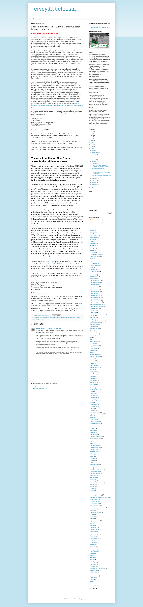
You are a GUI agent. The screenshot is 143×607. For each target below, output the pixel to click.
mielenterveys (93, 395)
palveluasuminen (94, 425)
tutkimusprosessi (94, 522)
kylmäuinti (92, 360)
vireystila (92, 559)
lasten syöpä (93, 382)
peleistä (33, 107)
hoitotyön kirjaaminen (95, 301)
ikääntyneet (93, 317)
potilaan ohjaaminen (95, 447)
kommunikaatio (94, 348)
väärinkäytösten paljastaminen (97, 568)
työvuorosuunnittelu (95, 535)
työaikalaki (92, 523)
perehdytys (93, 428)
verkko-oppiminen (94, 551)
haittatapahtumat (94, 276)
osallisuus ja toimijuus (95, 421)
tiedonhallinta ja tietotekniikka (97, 507)
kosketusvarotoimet (95, 354)
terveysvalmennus (94, 503)
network (92, 408)
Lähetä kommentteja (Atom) (41, 388)
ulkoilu (91, 540)
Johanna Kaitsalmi (40, 328)
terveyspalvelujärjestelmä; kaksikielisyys (100, 497)
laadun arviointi (94, 365)
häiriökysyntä (93, 312)
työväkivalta (93, 536)
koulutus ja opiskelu (95, 356)
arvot (91, 234)
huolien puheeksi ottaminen (97, 306)
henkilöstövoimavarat (95, 280)
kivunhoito (92, 343)
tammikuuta (95, 184)
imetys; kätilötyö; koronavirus (97, 321)
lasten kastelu (93, 380)
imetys (91, 319)
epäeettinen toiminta (95, 256)
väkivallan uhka (94, 564)
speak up (92, 479)
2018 (92, 142)
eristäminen (93, 258)
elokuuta (94, 159)
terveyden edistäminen (95, 492)
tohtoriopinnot (93, 509)
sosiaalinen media (94, 471)
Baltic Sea (92, 239)
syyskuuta (94, 157)
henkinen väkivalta (94, 284)
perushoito (92, 432)
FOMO (91, 267)
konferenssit (68, 317)
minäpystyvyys (93, 397)
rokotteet (92, 462)
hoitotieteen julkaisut (95, 291)
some (91, 468)
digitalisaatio (93, 250)
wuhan (91, 574)
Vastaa (37, 356)
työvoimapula (93, 533)
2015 (92, 148)
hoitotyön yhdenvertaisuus (96, 304)
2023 (92, 131)
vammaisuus (93, 548)
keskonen (92, 335)
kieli (91, 337)
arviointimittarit (93, 232)
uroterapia (92, 544)
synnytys (92, 486)
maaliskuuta (95, 180)
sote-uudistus (93, 477)
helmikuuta (94, 182)
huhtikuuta (94, 178)
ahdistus (92, 230)
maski (91, 391)
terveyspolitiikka (94, 499)
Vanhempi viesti (79, 386)
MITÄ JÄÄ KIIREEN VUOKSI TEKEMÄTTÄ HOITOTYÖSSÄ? (100, 166)
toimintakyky (93, 510)
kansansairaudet (94, 334)
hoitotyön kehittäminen (95, 299)
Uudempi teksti (35, 386)
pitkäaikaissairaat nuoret (96, 436)
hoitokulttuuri (93, 288)
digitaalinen (93, 248)
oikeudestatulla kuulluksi (51, 105)
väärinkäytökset (94, 566)
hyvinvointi (92, 310)
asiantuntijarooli (94, 237)
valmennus (92, 546)
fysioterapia (39, 317)
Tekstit (92, 220)
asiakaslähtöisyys (94, 236)
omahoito (92, 417)
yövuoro (92, 579)
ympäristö (92, 577)
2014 (92, 187)
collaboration (93, 243)
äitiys (91, 581)
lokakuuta (94, 154)
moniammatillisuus (94, 401)
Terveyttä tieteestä (53, 9)
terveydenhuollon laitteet (96, 494)
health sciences (94, 278)
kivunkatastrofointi (94, 345)
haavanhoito (93, 275)
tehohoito (92, 490)
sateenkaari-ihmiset (95, 464)
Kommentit (93, 222)
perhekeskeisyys (94, 430)
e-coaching (93, 252)
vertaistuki (92, 553)
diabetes (92, 247)
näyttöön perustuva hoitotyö (97, 414)
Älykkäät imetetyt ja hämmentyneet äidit (101, 175)
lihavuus (92, 388)
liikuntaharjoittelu (94, 389)
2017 (92, 144)
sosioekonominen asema (96, 473)
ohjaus (91, 415)
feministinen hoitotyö (95, 265)
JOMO (91, 330)
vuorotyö (92, 561)
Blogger (81, 599)
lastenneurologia (94, 384)
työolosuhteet (93, 529)
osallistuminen (93, 419)
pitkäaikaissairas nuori (95, 438)
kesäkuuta (94, 161)
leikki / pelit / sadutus (40, 319)
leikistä (79, 105)
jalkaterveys (93, 326)
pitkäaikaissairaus (94, 440)
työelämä (92, 525)
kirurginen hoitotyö (94, 341)
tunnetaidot (93, 516)
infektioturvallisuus (94, 324)
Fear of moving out (94, 263)
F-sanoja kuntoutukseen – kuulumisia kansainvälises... (101, 173)
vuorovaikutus (93, 562)
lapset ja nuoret (94, 373)
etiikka (91, 262)
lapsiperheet (93, 378)
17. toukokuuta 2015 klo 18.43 (53, 328)
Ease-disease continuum (96, 254)
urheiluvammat (93, 542)
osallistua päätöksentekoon (68, 105)
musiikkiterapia (93, 406)
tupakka (92, 518)
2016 (92, 146)
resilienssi (92, 460)
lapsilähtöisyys (93, 376)
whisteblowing (93, 570)
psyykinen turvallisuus (95, 453)
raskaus (92, 456)
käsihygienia (93, 361)
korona (92, 352)
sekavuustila (93, 466)
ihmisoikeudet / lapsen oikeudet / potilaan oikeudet (54, 317)
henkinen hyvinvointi (95, 282)
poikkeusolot (93, 442)
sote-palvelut (93, 475)
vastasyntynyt (93, 549)
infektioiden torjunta (95, 322)
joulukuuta (94, 150)
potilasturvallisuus (94, 449)
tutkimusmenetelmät (95, 520)
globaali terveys (94, 273)
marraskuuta (95, 152)
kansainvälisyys (94, 332)
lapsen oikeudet (94, 371)
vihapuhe (92, 557)
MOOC (92, 402)
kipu (91, 339)
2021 (92, 136)
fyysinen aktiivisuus (95, 271)
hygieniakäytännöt (94, 308)
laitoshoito (92, 369)
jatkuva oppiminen (94, 328)
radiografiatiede (94, 455)
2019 (92, 140)
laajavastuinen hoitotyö (95, 367)
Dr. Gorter (77, 100)
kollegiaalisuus (93, 347)
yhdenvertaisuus (94, 576)
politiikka (92, 443)
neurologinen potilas (95, 412)
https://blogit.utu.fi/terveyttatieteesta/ (99, 27)
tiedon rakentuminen (95, 505)
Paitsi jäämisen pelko (95, 423)
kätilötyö (92, 363)
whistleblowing (93, 572)
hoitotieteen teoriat (94, 293)
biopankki (92, 241)
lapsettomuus (93, 375)
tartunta (92, 488)
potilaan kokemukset (95, 445)
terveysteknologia (94, 501)
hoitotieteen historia (95, 289)
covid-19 (92, 245)
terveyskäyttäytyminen (95, 495)
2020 (92, 138)
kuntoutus (73, 317)
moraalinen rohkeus (95, 404)
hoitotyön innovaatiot (95, 295)
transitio (92, 514)
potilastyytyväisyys (94, 451)
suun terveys (93, 481)
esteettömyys (93, 260)
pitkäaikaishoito (94, 434)
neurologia (92, 410)
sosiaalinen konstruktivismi (96, 469)
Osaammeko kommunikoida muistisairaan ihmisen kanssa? (100, 169)
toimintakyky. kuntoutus (96, 512)
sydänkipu (92, 484)
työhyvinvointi (93, 527)
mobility (92, 399)
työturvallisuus (93, 531)
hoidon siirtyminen (94, 286)
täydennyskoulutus (94, 538)
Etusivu (32, 18)
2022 (92, 133)
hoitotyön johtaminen (95, 297)
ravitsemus (92, 458)
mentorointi (93, 393)
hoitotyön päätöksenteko (96, 303)
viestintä (92, 555)
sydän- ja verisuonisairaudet (97, 483)
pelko (91, 427)
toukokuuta (94, 163)
